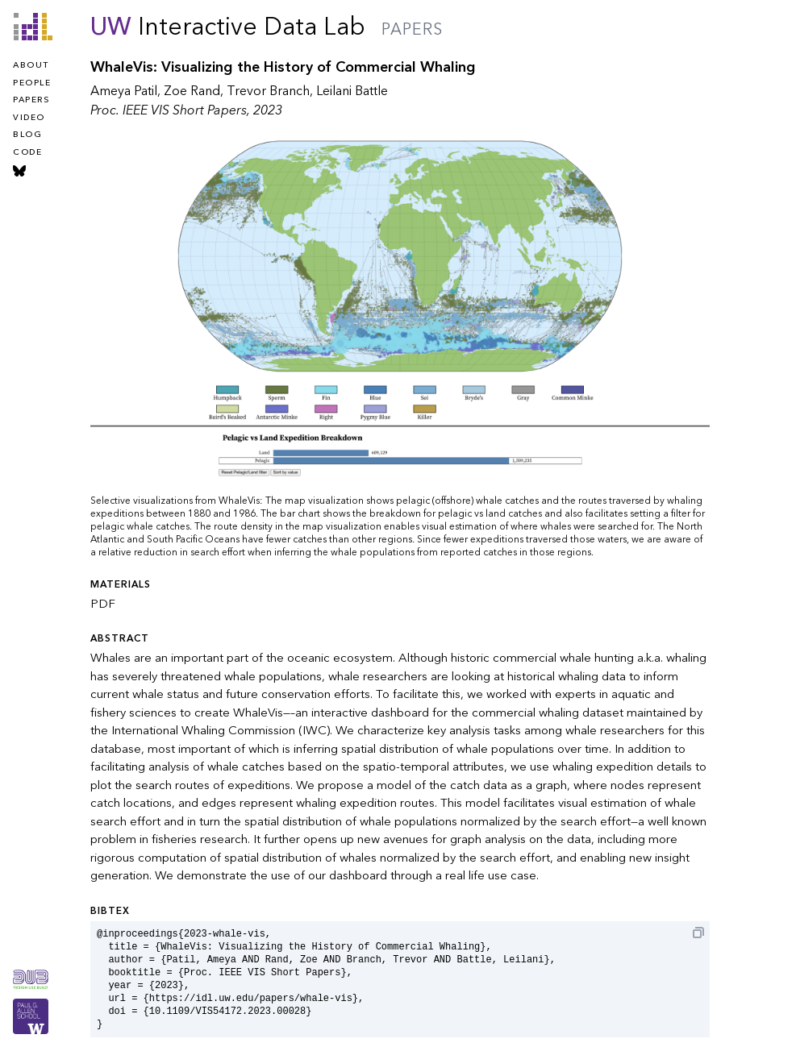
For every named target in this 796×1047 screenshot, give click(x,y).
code (27, 152)
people (32, 83)
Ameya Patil (123, 91)
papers (31, 100)
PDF (102, 604)
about (31, 65)
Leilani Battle (352, 91)
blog (27, 134)
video (29, 117)
